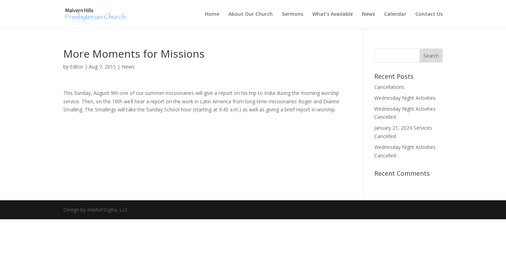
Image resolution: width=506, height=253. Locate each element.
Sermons (292, 14)
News (368, 14)
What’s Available (332, 14)
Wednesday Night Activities (405, 98)
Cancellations (389, 87)
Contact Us (429, 14)
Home (212, 14)
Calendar (395, 14)
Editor (76, 66)
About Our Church (250, 14)
